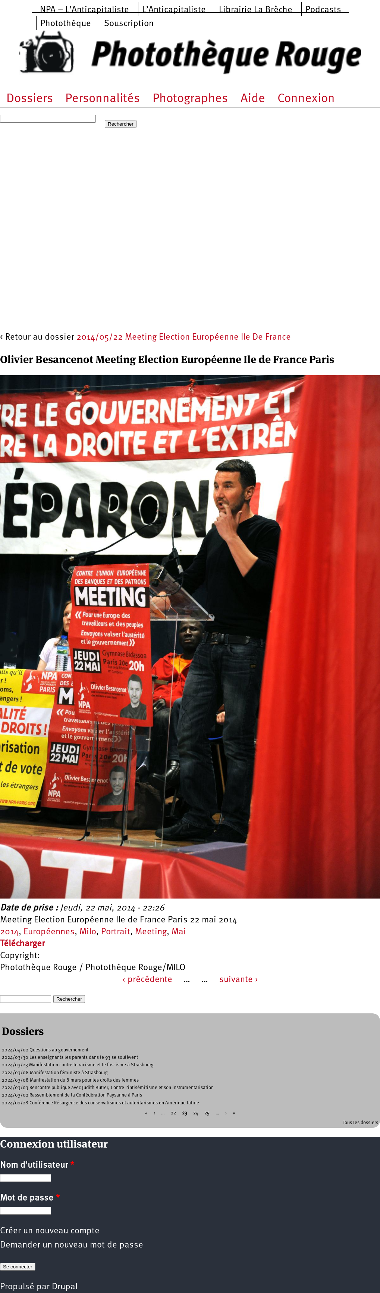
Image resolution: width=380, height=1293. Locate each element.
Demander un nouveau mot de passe (71, 1245)
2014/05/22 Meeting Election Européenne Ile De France (183, 337)
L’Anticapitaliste (174, 10)
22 (173, 1112)
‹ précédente (147, 979)
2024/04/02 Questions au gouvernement (45, 1050)
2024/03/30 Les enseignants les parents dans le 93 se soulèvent (70, 1057)
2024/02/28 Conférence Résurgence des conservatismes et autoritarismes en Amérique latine (100, 1103)
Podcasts (323, 10)
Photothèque (65, 23)
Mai (179, 932)
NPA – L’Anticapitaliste (84, 10)
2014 (9, 932)
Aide (253, 99)
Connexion (306, 99)
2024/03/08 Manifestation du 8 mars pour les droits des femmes (70, 1080)
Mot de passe (30, 1198)
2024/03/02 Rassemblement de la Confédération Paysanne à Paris (72, 1095)
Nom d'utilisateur (37, 1165)
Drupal (65, 1287)
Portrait (115, 932)
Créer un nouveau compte (50, 1231)
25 (207, 1112)
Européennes (49, 932)
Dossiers (29, 99)
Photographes (190, 99)
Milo (87, 932)
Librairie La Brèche (255, 10)
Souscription (129, 23)
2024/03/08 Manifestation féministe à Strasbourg (55, 1072)
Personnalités (102, 99)
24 (195, 1112)
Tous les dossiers (360, 1122)
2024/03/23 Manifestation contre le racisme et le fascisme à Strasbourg (78, 1065)
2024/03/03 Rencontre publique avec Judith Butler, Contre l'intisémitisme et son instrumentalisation (108, 1087)
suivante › (238, 979)
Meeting (151, 932)
